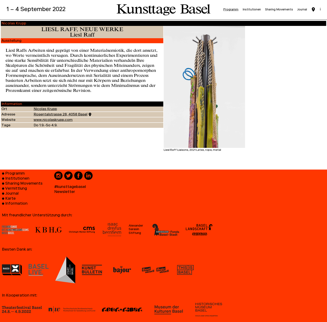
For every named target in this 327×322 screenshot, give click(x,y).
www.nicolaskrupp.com (53, 120)
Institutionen (17, 179)
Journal (12, 194)
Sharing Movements (24, 184)
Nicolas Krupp (45, 109)
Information (16, 204)
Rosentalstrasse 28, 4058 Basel (60, 115)
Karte (10, 199)
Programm (15, 174)
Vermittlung (16, 189)
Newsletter (64, 192)
